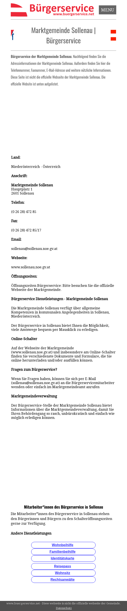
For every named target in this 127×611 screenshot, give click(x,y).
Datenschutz (64, 608)
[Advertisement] (63, 119)
